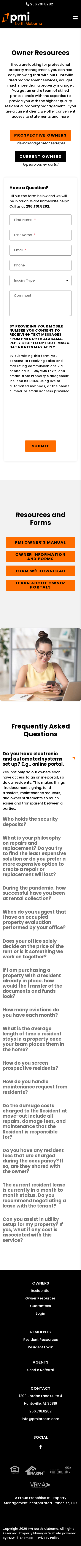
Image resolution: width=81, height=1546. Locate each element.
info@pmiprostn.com (40, 1418)
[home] (22, 18)
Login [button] (40, 1313)
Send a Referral (40, 1369)
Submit (40, 446)
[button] (40, 822)
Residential (40, 1290)
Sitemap (26, 1538)
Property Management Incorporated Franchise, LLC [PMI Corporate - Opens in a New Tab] (40, 1500)
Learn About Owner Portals (40, 585)
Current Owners (40, 156)
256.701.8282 (41, 4)
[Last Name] (41, 235)
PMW (11, 1538)
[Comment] (41, 303)
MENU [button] (75, 18)
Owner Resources (40, 1298)
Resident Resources (40, 1339)
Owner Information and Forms (40, 556)
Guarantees (40, 1305)
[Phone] (41, 265)
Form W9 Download (40, 571)
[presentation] (42, 408)
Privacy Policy (48, 1538)
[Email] (41, 250)
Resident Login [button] (40, 1347)
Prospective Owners (40, 135)
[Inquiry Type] (41, 280)
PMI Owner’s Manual (40, 542)
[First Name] (41, 219)
